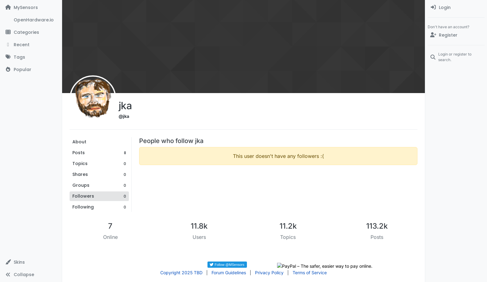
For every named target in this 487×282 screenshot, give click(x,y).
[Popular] (30, 69)
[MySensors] (30, 7)
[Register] (456, 35)
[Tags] (30, 57)
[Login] (456, 7)
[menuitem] (456, 7)
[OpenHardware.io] (30, 20)
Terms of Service (310, 272)
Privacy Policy (269, 272)
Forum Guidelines (229, 272)
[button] (30, 262)
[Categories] (30, 32)
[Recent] (30, 45)
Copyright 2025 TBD (181, 272)
